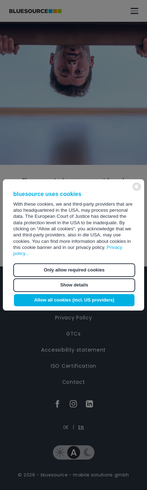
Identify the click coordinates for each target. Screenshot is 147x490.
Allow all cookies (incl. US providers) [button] (74, 300)
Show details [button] (74, 285)
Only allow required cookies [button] (74, 270)
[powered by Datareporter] (137, 190)
